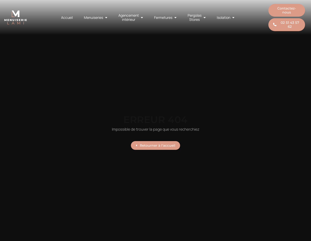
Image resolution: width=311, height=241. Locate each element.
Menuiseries (95, 17)
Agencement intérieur (130, 17)
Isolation (225, 17)
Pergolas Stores (197, 17)
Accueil (67, 17)
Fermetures (165, 17)
